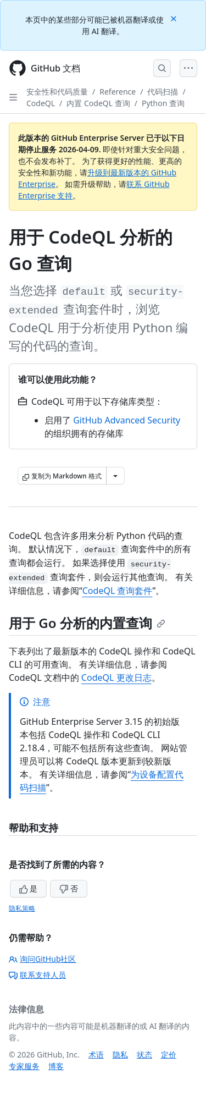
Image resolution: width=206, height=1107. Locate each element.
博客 (56, 1066)
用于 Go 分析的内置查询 (87, 623)
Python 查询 (163, 103)
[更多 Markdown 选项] (115, 475)
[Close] (174, 18)
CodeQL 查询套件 (117, 591)
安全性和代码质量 (57, 91)
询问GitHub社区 (42, 959)
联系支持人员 (37, 975)
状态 (144, 1054)
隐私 (120, 1054)
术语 (96, 1054)
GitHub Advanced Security (126, 420)
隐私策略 (22, 908)
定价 (168, 1054)
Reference (117, 91)
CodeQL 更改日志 (116, 677)
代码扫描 (162, 91)
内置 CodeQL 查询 (98, 103)
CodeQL (40, 103)
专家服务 (24, 1066)
